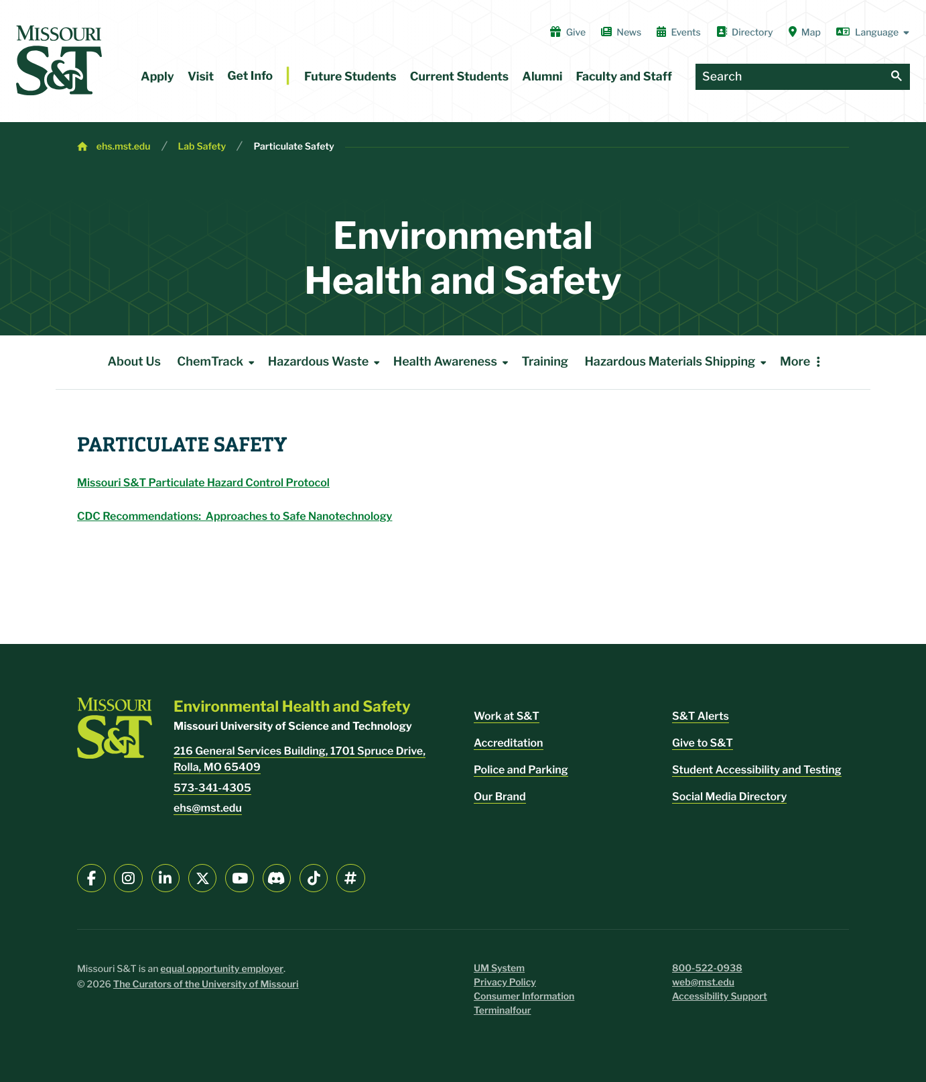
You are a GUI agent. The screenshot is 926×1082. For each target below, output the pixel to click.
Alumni (542, 77)
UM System (499, 968)
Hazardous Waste (326, 362)
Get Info (250, 76)
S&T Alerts (700, 716)
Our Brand (500, 796)
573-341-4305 (212, 787)
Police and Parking (521, 769)
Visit (201, 77)
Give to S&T (702, 743)
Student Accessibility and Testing (757, 769)
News (621, 32)
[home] (59, 60)
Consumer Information (524, 996)
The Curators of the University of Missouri (206, 984)
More (795, 362)
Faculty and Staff (624, 77)
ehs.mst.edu (123, 146)
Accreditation (508, 743)
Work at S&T (506, 716)
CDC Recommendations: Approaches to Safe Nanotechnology (234, 516)
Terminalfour (502, 1010)
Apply (157, 77)
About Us (134, 362)
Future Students (350, 77)
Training (545, 362)
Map (805, 32)
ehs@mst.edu (208, 808)
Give (568, 32)
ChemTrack (218, 362)
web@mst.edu (703, 982)
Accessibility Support (719, 996)
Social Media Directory (729, 796)
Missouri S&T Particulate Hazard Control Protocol (203, 482)
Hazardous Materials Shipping (677, 362)
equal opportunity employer (221, 969)
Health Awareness (453, 362)
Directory (744, 32)
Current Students (459, 77)
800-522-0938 (707, 968)
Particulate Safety (293, 146)
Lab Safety (202, 146)
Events (679, 32)
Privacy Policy (505, 982)
